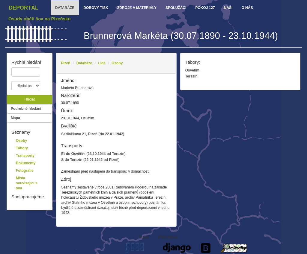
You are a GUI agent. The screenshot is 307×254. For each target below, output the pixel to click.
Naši (228, 8)
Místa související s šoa (26, 183)
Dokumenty (25, 163)
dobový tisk (95, 8)
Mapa (15, 118)
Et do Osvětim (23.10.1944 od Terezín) (93, 154)
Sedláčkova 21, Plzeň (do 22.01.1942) (92, 134)
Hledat (29, 99)
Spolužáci (175, 8)
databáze (64, 8)
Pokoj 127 (205, 8)
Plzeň (65, 63)
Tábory (22, 148)
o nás (247, 8)
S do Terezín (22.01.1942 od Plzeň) (90, 160)
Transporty (25, 155)
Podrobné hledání (26, 109)
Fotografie (25, 170)
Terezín (191, 76)
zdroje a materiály (136, 8)
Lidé (102, 63)
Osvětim (192, 70)
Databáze (84, 63)
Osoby (117, 63)
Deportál (23, 8)
